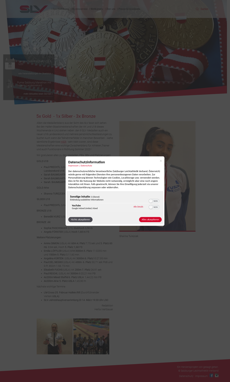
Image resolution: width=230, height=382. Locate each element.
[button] (150, 201)
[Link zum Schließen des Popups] (161, 161)
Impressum (201, 376)
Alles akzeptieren (150, 219)
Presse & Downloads (129, 9)
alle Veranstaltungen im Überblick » (35, 73)
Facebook (211, 375)
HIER (63, 141)
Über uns (110, 9)
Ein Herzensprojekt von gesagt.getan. (197, 366)
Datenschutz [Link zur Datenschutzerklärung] (86, 165)
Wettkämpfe (97, 9)
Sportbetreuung (61, 9)
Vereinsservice (80, 9)
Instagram (216, 375)
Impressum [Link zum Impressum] (73, 165)
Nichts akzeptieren (80, 219)
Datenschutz (186, 376)
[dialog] (115, 191)
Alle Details (138, 207)
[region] (115, 203)
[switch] (154, 200)
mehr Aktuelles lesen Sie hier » (38, 94)
